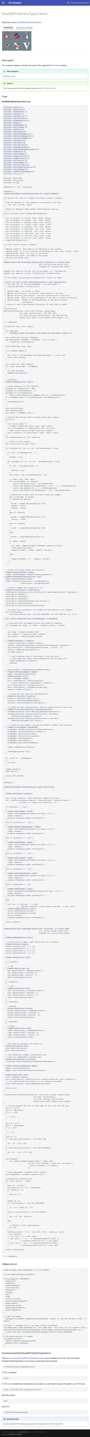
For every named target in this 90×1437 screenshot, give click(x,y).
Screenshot (8, 27)
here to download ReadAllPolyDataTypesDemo (25, 1358)
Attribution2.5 (23, 1432)
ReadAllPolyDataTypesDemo (29, 22)
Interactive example (24, 27)
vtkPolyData (55, 65)
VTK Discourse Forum (49, 88)
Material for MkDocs (16, 1434)
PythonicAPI (11, 76)
